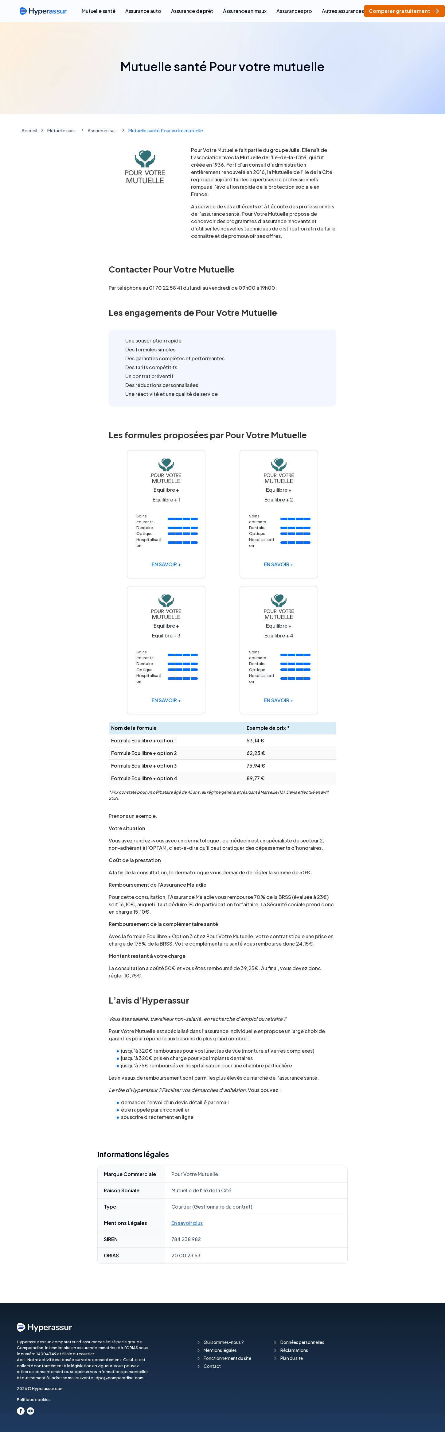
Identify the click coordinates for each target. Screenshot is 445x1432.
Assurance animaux (245, 11)
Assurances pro (294, 11)
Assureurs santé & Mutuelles (103, 130)
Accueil (29, 130)
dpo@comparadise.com (119, 1377)
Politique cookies (34, 1399)
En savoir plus (187, 1223)
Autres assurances (343, 11)
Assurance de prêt (192, 11)
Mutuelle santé (98, 11)
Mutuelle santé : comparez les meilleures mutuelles (62, 130)
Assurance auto (143, 11)
